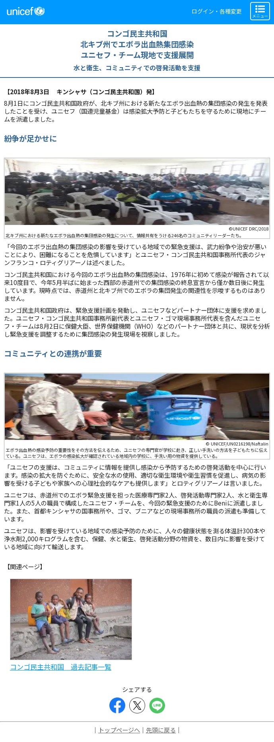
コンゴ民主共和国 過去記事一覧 (60, 667)
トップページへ (119, 729)
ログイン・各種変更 (217, 11)
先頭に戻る (161, 729)
